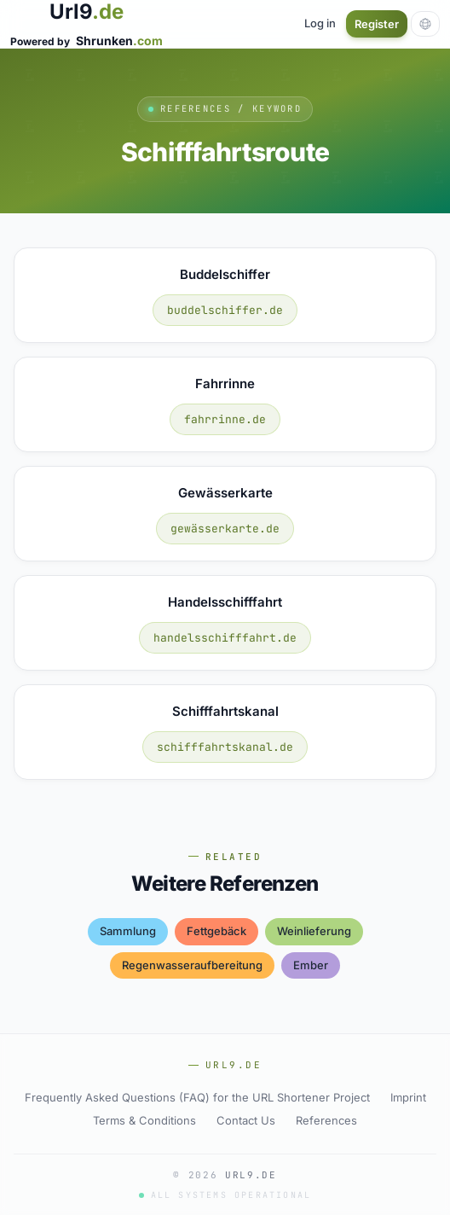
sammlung (128, 931)
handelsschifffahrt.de (225, 638)
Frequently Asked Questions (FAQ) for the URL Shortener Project (197, 1097)
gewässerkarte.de (225, 528)
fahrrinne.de (225, 419)
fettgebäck (216, 931)
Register (377, 24)
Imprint (408, 1097)
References (326, 1120)
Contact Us (245, 1120)
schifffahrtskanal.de (225, 747)
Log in (320, 23)
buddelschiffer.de (225, 310)
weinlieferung (314, 931)
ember (310, 965)
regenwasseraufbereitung (192, 965)
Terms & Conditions (144, 1120)
